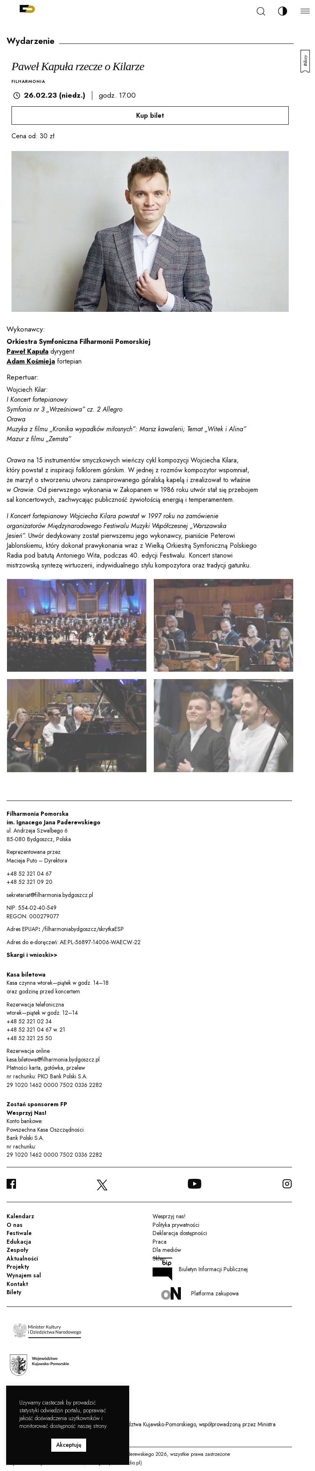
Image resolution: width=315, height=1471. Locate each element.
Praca (160, 1242)
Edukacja (19, 1242)
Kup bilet (150, 115)
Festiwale (19, 1233)
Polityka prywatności (176, 1225)
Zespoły (17, 1250)
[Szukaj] (261, 11)
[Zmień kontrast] (282, 11)
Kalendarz (20, 1216)
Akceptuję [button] (68, 1445)
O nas (15, 1225)
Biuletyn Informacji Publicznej (200, 1269)
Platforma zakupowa (200, 1293)
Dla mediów (167, 1250)
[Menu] (305, 11)
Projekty (18, 1267)
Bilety (14, 1292)
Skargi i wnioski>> (32, 955)
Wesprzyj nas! (169, 1216)
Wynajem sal (24, 1275)
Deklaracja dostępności (180, 1233)
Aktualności (22, 1258)
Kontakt (17, 1284)
